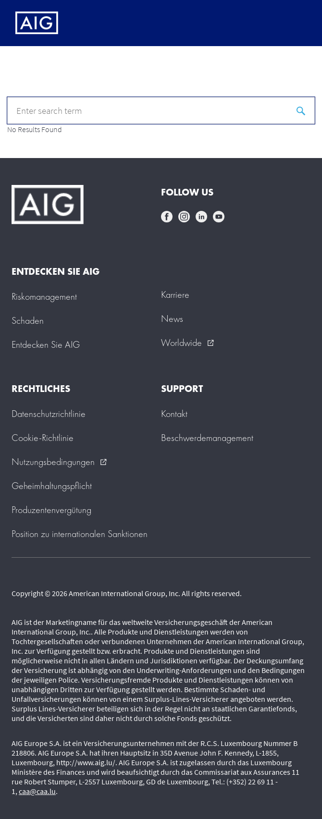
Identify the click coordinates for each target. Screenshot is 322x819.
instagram (184, 216)
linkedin (201, 216)
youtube (218, 216)
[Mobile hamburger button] (294, 23)
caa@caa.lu (37, 791)
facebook (167, 216)
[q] (161, 110)
